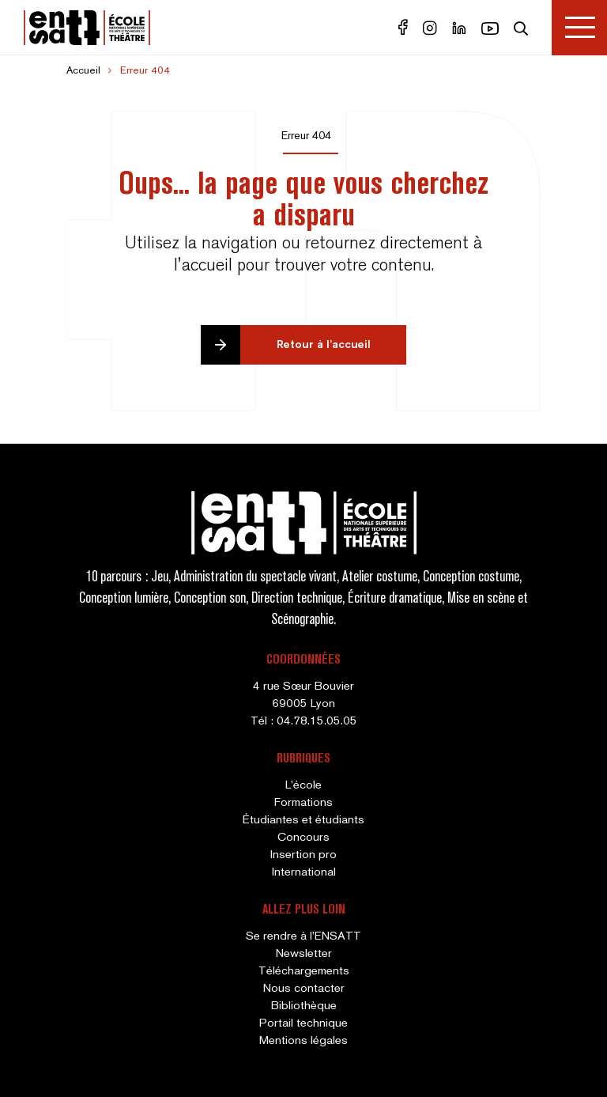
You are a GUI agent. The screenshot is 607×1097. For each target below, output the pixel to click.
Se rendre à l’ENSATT (303, 936)
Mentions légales (303, 1040)
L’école (303, 785)
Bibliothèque (304, 1006)
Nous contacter (304, 988)
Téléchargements (303, 971)
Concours (303, 837)
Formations (303, 802)
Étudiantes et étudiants (303, 820)
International (304, 872)
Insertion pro (303, 855)
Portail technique (303, 1023)
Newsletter (304, 953)
